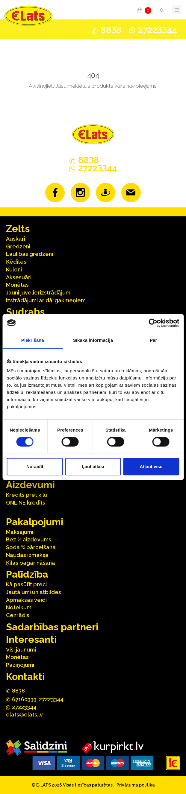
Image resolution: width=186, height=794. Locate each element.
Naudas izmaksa (27, 555)
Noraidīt (34, 466)
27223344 (51, 699)
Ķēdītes (16, 262)
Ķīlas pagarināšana (30, 563)
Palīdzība (27, 574)
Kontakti (25, 676)
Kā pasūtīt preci (26, 584)
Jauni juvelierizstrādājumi (39, 292)
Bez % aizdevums (28, 539)
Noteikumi (19, 607)
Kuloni (14, 269)
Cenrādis (17, 615)
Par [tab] (153, 340)
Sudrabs (25, 311)
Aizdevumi (30, 484)
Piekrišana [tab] (32, 340)
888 (111, 29)
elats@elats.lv (24, 714)
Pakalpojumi (34, 521)
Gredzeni (18, 246)
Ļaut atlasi (93, 466)
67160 (24, 699)
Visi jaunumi (21, 649)
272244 (157, 29)
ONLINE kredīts (25, 503)
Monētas (17, 285)
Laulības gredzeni (29, 254)
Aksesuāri (18, 277)
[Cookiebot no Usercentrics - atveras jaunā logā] (153, 322)
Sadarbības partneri (52, 626)
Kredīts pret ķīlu (26, 495)
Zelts (18, 228)
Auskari (15, 239)
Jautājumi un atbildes (33, 592)
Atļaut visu (151, 466)
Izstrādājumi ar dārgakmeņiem (46, 300)
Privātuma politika (136, 785)
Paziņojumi (20, 665)
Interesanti (31, 639)
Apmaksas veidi (26, 600)
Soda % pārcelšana (31, 547)
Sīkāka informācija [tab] (93, 340)
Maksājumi (19, 532)
